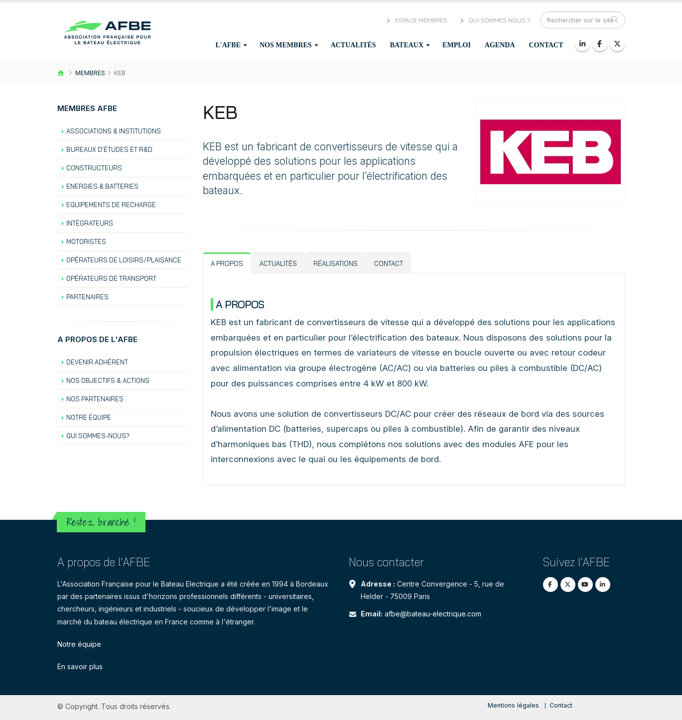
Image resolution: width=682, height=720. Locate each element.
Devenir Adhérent (97, 362)
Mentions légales (513, 705)
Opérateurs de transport (111, 278)
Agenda (500, 45)
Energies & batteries (102, 186)
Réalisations (335, 263)
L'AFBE (228, 45)
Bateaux (406, 45)
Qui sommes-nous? (98, 436)
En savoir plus (80, 666)
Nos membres (286, 45)
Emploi (456, 45)
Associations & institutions (113, 131)
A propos (227, 263)
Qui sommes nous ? (494, 20)
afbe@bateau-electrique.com (433, 613)
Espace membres (416, 20)
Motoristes (86, 241)
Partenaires (87, 297)
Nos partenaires (95, 399)
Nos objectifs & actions (107, 380)
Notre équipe (88, 417)
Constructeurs (94, 168)
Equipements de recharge (111, 205)
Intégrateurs (89, 223)
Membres (90, 73)
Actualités (353, 45)
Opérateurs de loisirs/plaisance (123, 260)
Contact (546, 45)
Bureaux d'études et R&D (109, 149)
